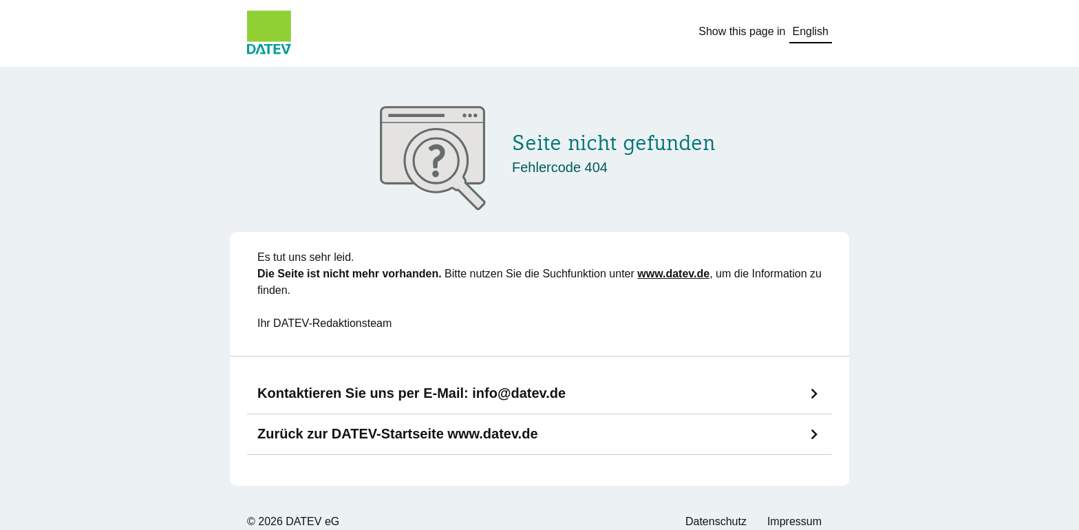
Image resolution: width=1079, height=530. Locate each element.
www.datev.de (673, 273)
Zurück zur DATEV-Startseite (397, 433)
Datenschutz (716, 521)
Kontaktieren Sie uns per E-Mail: (411, 393)
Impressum (794, 521)
